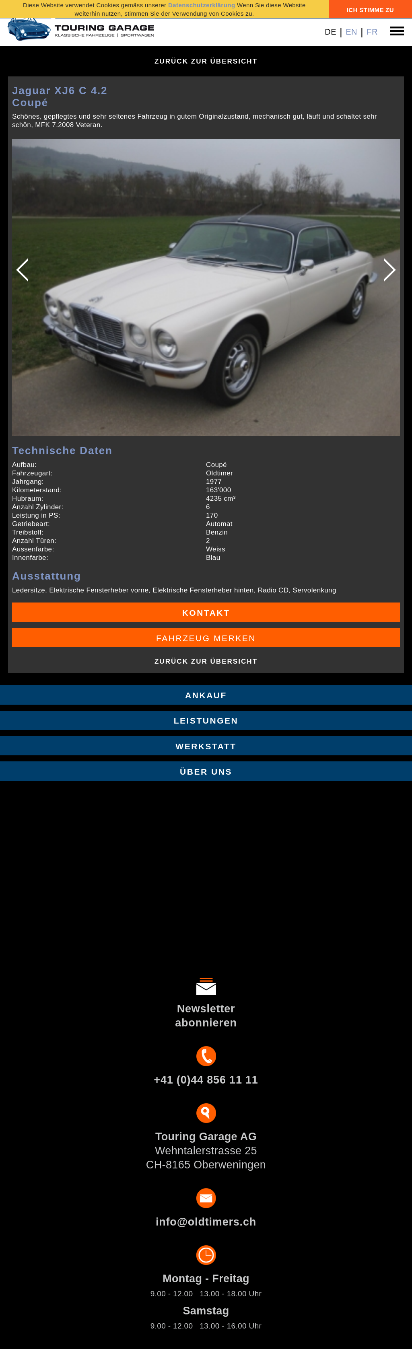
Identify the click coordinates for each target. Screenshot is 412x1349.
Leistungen (206, 720)
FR (372, 31)
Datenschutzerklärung (201, 5)
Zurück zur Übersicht (206, 61)
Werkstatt (205, 746)
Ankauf (206, 695)
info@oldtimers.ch (206, 1222)
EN (351, 31)
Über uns (206, 771)
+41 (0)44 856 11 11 (206, 1080)
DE (330, 31)
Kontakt (206, 612)
